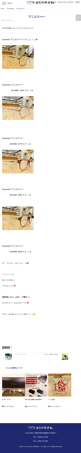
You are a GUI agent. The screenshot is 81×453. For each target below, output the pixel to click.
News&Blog (6, 347)
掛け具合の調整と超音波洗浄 (33, 399)
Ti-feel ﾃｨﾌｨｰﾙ (7, 399)
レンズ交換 (51, 399)
